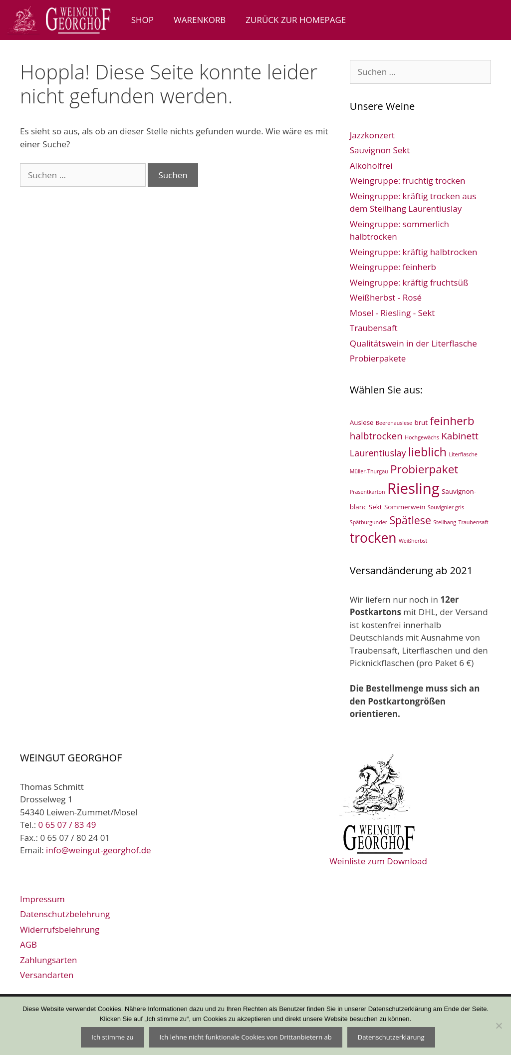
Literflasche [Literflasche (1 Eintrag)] (463, 454)
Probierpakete (378, 358)
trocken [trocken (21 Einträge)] (373, 538)
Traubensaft (374, 328)
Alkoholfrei (371, 165)
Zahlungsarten (48, 960)
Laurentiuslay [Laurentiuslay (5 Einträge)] (378, 453)
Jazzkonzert (372, 135)
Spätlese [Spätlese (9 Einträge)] (410, 520)
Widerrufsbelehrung (59, 929)
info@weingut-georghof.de (98, 850)
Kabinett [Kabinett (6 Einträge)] (459, 435)
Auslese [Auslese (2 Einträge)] (362, 422)
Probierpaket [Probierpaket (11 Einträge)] (424, 469)
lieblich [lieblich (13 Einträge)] (427, 452)
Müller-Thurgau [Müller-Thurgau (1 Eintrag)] (369, 471)
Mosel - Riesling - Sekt (392, 313)
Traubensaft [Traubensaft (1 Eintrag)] (474, 522)
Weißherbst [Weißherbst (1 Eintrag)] (413, 540)
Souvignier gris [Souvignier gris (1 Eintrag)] (446, 507)
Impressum (42, 899)
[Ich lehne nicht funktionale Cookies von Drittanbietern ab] (499, 1026)
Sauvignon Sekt (380, 150)
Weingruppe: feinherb (393, 267)
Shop (142, 19)
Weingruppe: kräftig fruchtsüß (409, 282)
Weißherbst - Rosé (386, 297)
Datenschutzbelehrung (65, 914)
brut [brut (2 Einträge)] (421, 422)
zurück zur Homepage (296, 19)
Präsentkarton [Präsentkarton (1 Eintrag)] (367, 491)
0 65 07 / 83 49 (67, 824)
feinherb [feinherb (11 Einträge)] (452, 420)
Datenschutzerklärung (391, 1037)
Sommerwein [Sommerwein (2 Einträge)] (405, 506)
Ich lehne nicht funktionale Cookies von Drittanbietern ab (246, 1037)
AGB (28, 944)
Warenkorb (200, 19)
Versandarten (46, 975)
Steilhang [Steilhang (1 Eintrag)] (444, 522)
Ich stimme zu (112, 1037)
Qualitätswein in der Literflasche (413, 343)
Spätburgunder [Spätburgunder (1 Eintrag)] (368, 522)
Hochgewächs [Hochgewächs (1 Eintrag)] (422, 437)
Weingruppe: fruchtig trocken (408, 180)
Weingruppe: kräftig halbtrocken (414, 252)
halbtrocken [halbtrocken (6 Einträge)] (376, 435)
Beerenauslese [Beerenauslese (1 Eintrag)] (394, 422)
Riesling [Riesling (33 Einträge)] (413, 488)
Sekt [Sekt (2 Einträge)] (375, 506)
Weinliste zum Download (378, 808)
